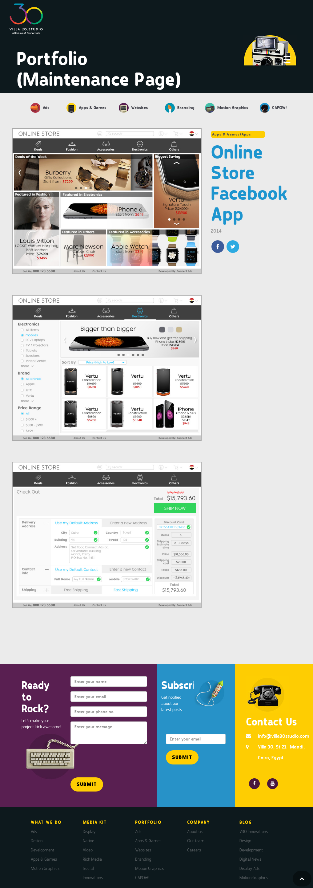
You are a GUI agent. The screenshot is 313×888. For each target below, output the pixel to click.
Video (88, 850)
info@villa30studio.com (283, 736)
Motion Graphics (45, 868)
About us (195, 831)
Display (89, 831)
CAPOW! (142, 877)
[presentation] (106, 758)
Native (88, 840)
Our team (195, 840)
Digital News (250, 859)
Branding (143, 859)
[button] (86, 784)
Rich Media (92, 859)
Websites (143, 850)
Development (42, 850)
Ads (34, 831)
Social (88, 868)
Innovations (93, 877)
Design (36, 840)
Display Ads (249, 868)
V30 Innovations (253, 831)
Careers (194, 850)
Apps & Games (44, 859)
